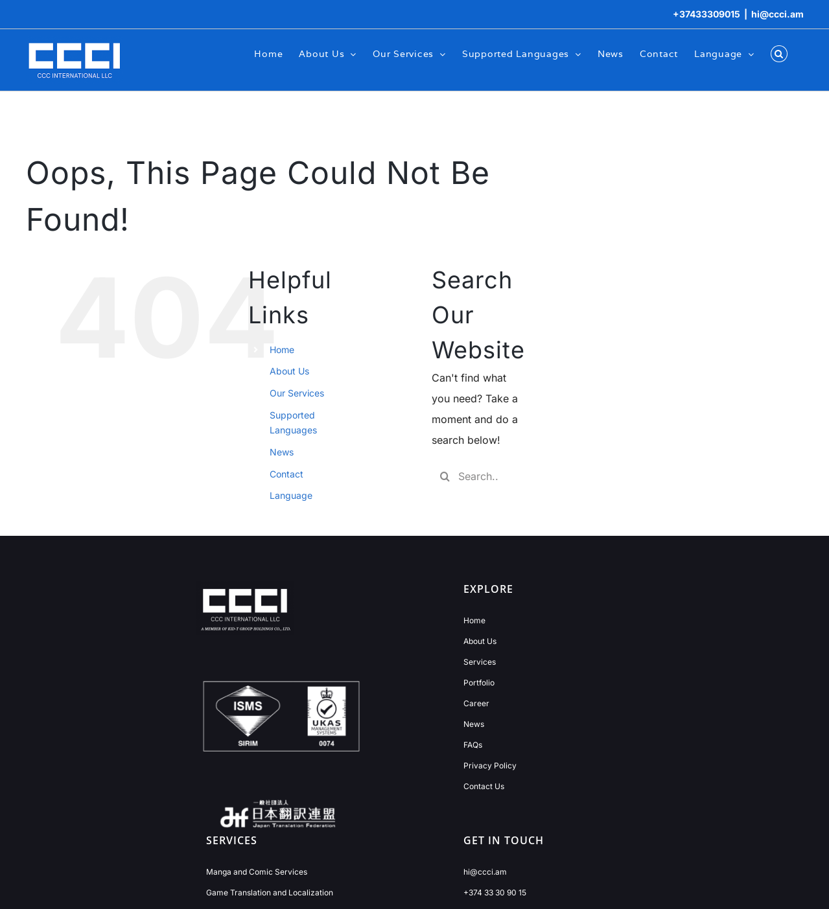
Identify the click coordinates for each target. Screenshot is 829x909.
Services (479, 662)
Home (282, 349)
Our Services (297, 392)
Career (476, 703)
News (282, 451)
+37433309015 (706, 13)
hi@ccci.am (777, 13)
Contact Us (483, 786)
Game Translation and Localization (269, 892)
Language (291, 495)
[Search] (445, 476)
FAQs (472, 745)
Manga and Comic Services (256, 872)
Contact (286, 473)
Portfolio (479, 682)
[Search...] (475, 476)
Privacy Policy (490, 765)
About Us (289, 370)
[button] (779, 53)
